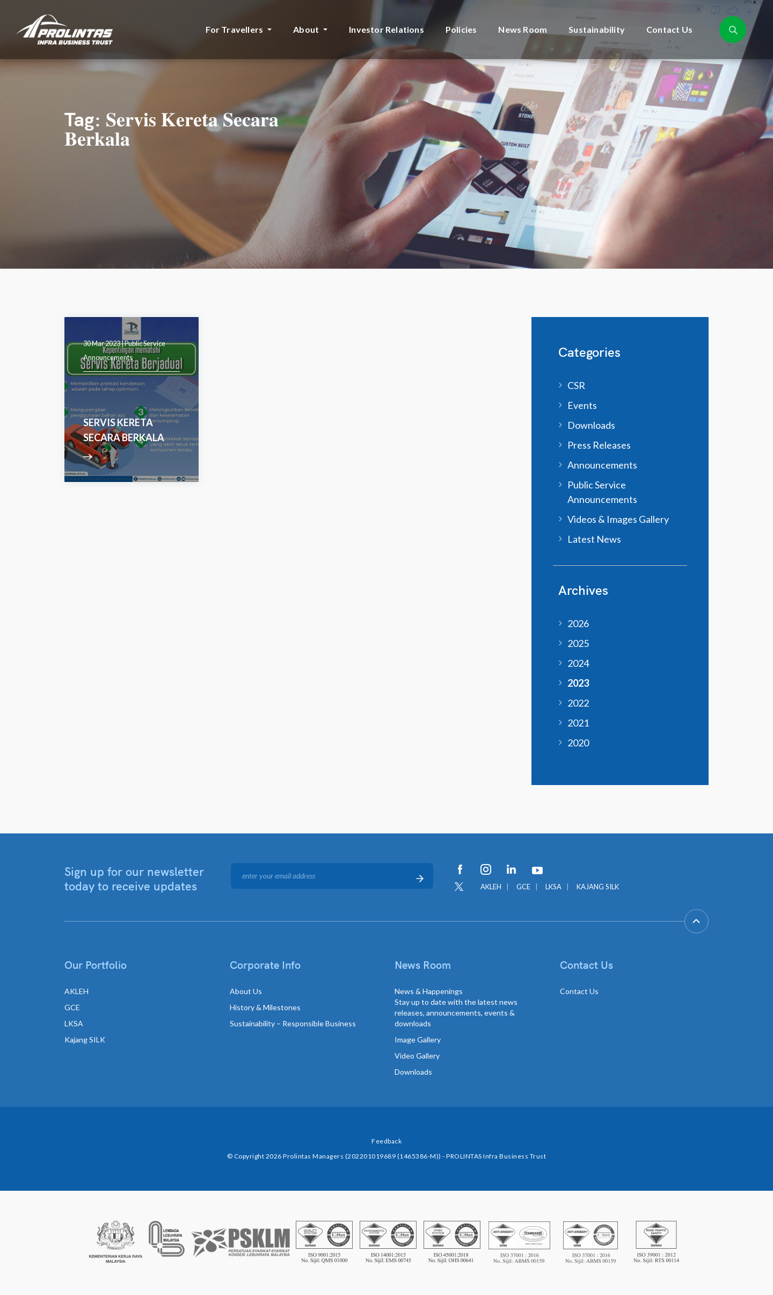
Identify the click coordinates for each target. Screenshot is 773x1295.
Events (582, 405)
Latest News (594, 539)
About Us (246, 991)
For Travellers (234, 29)
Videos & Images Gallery (618, 519)
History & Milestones (265, 1007)
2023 (578, 683)
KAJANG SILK (598, 886)
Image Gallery (418, 1039)
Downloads (591, 425)
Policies (461, 29)
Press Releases (599, 445)
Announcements (602, 465)
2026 (578, 623)
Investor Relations (386, 29)
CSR (576, 385)
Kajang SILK (84, 1039)
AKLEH (490, 886)
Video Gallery (417, 1055)
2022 (578, 703)
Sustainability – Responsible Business (293, 1023)
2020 (578, 743)
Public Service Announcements (602, 492)
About (306, 29)
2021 (578, 723)
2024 (578, 663)
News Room (522, 29)
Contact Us (669, 29)
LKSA (553, 886)
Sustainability (596, 29)
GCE (523, 886)
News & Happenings (456, 1007)
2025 (578, 643)
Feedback (386, 1141)
